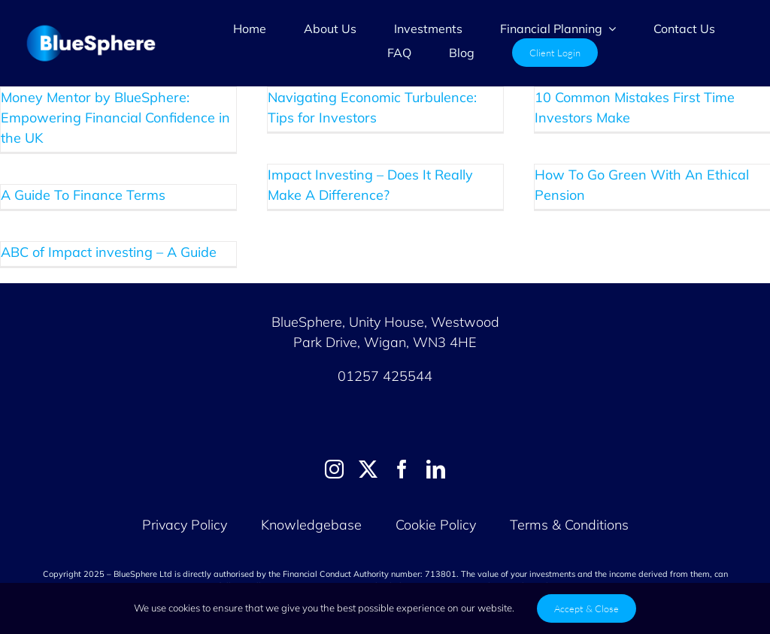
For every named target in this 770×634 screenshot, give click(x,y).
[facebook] (402, 469)
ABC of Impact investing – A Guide (109, 252)
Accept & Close (586, 608)
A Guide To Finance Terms (83, 195)
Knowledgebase (311, 524)
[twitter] (368, 469)
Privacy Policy (184, 524)
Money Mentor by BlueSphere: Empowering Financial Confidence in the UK (115, 117)
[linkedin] (435, 469)
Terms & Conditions (569, 524)
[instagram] (334, 469)
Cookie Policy (438, 524)
